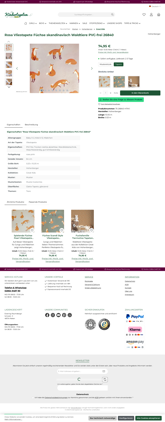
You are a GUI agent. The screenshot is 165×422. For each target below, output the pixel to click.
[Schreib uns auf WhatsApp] (69, 315)
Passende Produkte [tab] (38, 202)
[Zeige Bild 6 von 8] (60, 90)
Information (132, 277)
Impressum (129, 295)
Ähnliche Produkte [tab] (15, 202)
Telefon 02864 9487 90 (152, 2)
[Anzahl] (105, 93)
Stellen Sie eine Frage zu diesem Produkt (121, 99)
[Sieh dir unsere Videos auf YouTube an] (58, 315)
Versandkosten (76, 408)
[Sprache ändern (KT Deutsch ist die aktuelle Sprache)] (154, 6)
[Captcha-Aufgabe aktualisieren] (105, 379)
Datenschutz (130, 281)
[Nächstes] (92, 68)
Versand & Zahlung (92, 285)
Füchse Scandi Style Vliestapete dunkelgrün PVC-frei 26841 (53, 236)
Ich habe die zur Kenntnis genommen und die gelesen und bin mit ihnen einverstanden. (84, 397)
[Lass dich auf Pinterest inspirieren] (64, 315)
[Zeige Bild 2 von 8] (45, 90)
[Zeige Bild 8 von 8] (67, 90)
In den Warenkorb (140, 93)
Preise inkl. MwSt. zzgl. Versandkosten (113, 52)
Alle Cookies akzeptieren (148, 418)
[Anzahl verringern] (100, 93)
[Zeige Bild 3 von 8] (49, 90)
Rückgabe (89, 281)
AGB (127, 285)
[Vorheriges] (17, 68)
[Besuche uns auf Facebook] (47, 315)
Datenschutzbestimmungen (56, 397)
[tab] (14, 125)
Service (89, 277)
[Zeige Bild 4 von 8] (53, 90)
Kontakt (128, 288)
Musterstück (105, 64)
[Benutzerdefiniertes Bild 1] (104, 324)
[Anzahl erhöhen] (110, 93)
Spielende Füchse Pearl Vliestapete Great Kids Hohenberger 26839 (22, 236)
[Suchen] (112, 14)
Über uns (128, 291)
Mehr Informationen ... (13, 419)
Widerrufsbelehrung (93, 288)
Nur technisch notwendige (102, 418)
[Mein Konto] (151, 14)
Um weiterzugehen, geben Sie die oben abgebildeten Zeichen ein (80, 384)
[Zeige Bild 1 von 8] (42, 90)
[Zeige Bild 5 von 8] (56, 90)
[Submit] (104, 371)
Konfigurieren (126, 418)
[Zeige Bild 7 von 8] (64, 90)
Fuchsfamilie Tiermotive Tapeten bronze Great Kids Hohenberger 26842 (82, 236)
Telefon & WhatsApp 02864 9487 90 (15, 289)
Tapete (118, 64)
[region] (49, 68)
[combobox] (84, 14)
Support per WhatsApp (84, 2)
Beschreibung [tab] (31, 125)
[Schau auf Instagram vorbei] (52, 315)
